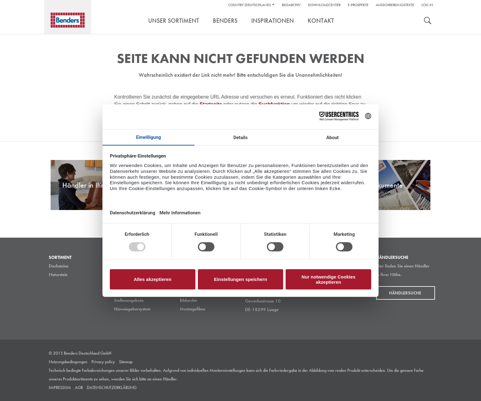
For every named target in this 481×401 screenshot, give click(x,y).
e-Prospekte (358, 4)
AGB (79, 387)
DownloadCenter (324, 4)
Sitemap (126, 361)
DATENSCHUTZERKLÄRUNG (112, 387)
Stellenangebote (129, 300)
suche (427, 21)
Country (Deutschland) (249, 4)
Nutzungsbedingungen (68, 361)
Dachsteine (58, 266)
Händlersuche (405, 293)
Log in (427, 4)
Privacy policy (103, 361)
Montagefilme (192, 309)
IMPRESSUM (60, 387)
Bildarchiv (291, 4)
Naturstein (58, 274)
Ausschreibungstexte (395, 4)
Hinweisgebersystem (132, 309)
